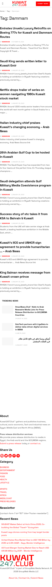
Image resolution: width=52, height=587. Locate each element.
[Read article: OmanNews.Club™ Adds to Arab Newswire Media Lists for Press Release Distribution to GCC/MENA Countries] (7, 309)
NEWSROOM (6, 42)
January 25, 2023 (17, 70)
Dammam (15, 11)
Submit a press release (10, 443)
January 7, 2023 (21, 345)
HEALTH (3, 479)
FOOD (2, 476)
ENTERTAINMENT (7, 470)
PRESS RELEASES (8, 501)
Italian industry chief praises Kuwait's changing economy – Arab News (24, 127)
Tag (8, 11)
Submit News (43, 4)
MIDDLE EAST (6, 498)
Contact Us (24, 578)
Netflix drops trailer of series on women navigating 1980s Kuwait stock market (22, 94)
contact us (35, 443)
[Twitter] (6, 455)
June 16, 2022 (20, 333)
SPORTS (3, 489)
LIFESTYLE (4, 482)
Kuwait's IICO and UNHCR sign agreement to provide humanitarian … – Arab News (25, 247)
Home (2, 11)
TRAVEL (3, 492)
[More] (18, 455)
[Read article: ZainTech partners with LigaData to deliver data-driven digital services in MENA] (7, 327)
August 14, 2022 (21, 318)
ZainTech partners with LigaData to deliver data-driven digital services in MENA (31, 327)
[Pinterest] (14, 455)
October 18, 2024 (17, 42)
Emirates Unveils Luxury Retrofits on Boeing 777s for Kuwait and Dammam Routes (26, 32)
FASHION (4, 473)
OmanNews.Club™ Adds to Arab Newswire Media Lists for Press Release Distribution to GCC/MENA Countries (31, 311)
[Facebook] (2, 455)
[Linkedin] (10, 455)
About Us (13, 578)
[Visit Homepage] (19, 3)
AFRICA (3, 495)
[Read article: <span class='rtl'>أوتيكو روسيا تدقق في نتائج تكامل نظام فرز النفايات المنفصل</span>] (7, 341)
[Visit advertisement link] (26, 377)
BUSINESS (4, 467)
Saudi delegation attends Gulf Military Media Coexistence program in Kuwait (25, 185)
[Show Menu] (2, 3)
